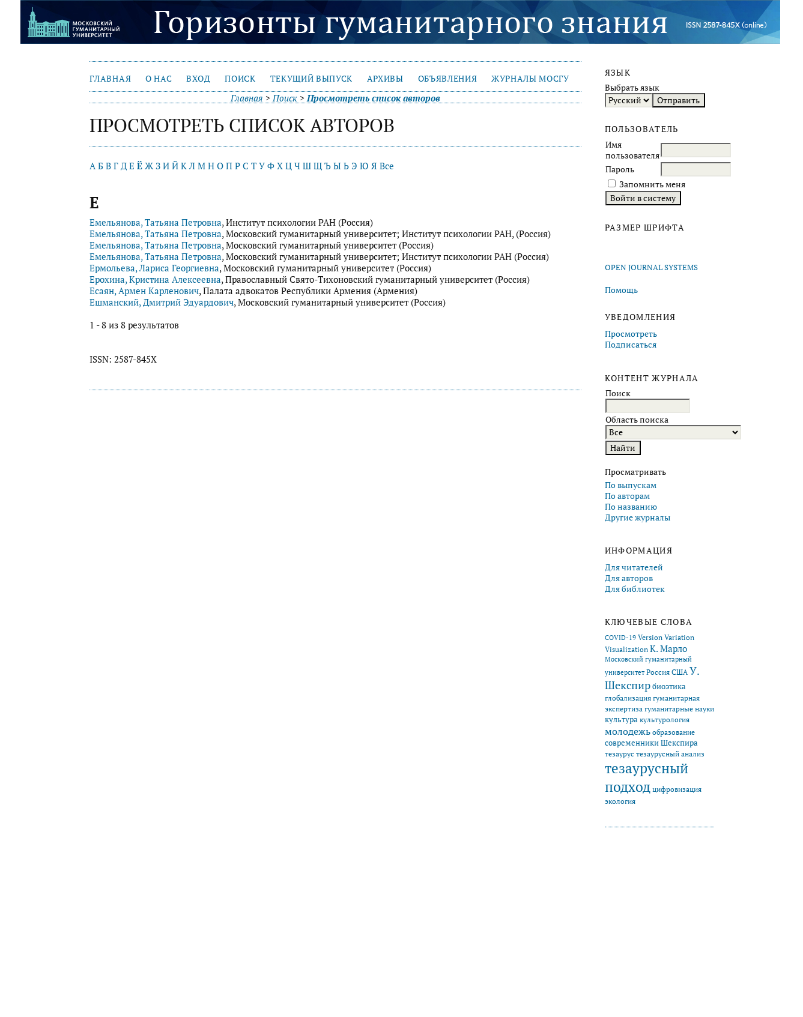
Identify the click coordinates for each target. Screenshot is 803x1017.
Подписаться (630, 344)
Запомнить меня (652, 184)
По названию (631, 506)
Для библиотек (635, 589)
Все (387, 166)
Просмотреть (631, 333)
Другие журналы (637, 517)
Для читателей (634, 567)
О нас (158, 78)
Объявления (447, 78)
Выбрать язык (632, 87)
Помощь (621, 290)
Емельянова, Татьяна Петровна (155, 222)
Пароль (619, 169)
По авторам (627, 495)
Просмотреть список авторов (373, 98)
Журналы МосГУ (530, 78)
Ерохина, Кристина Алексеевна (155, 279)
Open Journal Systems (651, 267)
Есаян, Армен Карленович (144, 291)
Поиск (240, 78)
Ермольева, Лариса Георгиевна (154, 268)
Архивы (385, 78)
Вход (198, 78)
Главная (110, 78)
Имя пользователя (632, 150)
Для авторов (629, 578)
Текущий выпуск (311, 78)
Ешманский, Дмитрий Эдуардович (161, 302)
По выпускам (630, 485)
